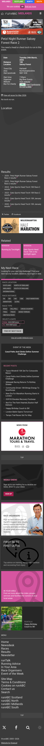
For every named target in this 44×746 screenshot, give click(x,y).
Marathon (7, 302)
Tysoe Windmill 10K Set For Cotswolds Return (22, 372)
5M (9, 299)
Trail (5, 312)
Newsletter (8, 655)
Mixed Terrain (24, 312)
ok (22, 7)
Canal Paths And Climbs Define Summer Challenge (22, 377)
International (8, 291)
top (22, 458)
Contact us (8, 689)
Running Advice (11, 663)
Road (5, 309)
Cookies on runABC (13, 685)
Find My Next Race (12, 331)
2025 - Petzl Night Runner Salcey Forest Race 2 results (20, 182)
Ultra (17, 302)
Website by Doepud (9, 743)
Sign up (8, 494)
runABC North (9, 700)
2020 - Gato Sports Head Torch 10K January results (22, 205)
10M (21, 299)
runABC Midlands (12, 704)
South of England (21, 288)
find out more (30, 6)
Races (5, 648)
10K (15, 299)
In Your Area (8, 667)
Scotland (18, 2)
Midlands (6, 2)
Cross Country (27, 309)
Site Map (6, 679)
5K (4, 299)
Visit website (24, 82)
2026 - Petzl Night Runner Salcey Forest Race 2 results (20, 177)
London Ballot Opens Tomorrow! (19, 412)
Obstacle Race (9, 315)
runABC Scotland (11, 697)
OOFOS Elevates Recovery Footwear (21, 399)
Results (5, 652)
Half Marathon (32, 299)
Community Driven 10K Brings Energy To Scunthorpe (22, 389)
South (39, 2)
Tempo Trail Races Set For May (19, 415)
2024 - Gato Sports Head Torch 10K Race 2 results (22, 188)
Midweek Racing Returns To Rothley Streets (21, 383)
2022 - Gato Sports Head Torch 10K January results (22, 199)
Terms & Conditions (13, 682)
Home (5, 642)
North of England (21, 285)
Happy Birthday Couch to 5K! (18, 408)
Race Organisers (11, 670)
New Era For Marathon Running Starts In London (22, 394)
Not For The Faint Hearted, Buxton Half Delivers (22, 404)
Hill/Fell (13, 309)
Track (13, 312)
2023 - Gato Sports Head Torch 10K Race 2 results (22, 194)
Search (5, 692)
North (30, 2)
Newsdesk (7, 645)
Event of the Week (12, 673)
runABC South (10, 707)
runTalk (5, 660)
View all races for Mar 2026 (15, 95)
